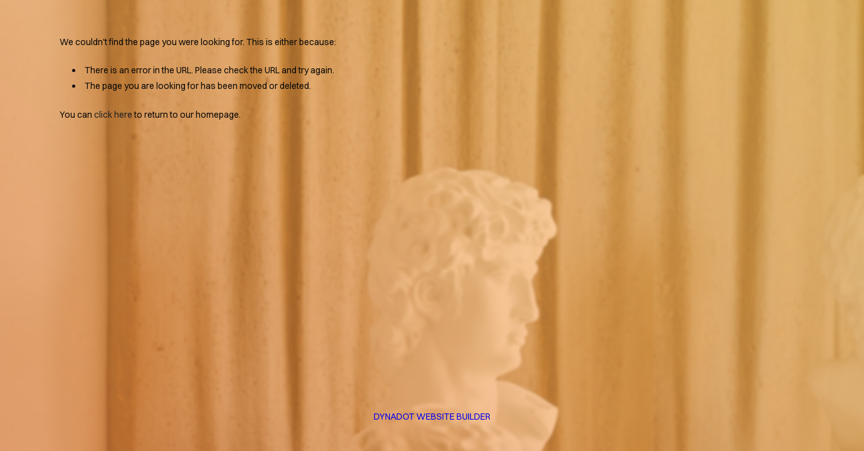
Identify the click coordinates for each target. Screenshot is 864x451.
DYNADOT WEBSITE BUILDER (432, 416)
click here (113, 114)
